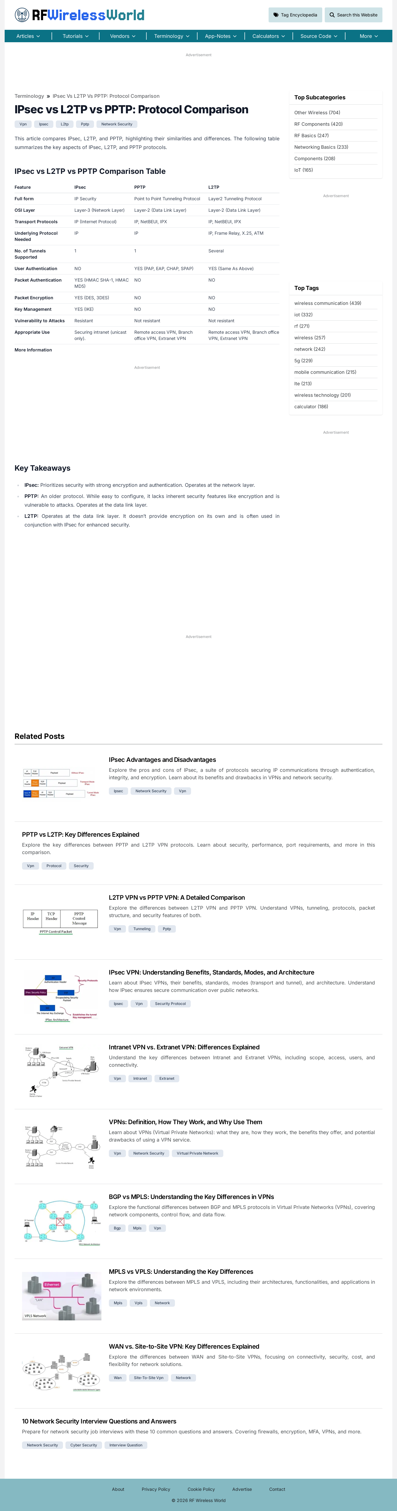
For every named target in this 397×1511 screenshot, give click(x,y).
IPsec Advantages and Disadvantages (162, 759)
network (162, 1303)
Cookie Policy (201, 1489)
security (81, 865)
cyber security (83, 1445)
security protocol (170, 1003)
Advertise (242, 1489)
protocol (54, 865)
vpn (23, 124)
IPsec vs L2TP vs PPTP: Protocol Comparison (106, 96)
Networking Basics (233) (321, 147)
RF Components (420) (318, 124)
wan (118, 1377)
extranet (166, 1078)
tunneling (141, 928)
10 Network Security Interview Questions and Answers (99, 1421)
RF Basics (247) (311, 135)
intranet (140, 1078)
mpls (137, 1228)
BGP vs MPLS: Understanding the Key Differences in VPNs (191, 1197)
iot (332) (303, 315)
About (118, 1489)
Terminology (29, 96)
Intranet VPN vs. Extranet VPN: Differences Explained (184, 1047)
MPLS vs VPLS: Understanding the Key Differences (181, 1271)
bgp (117, 1228)
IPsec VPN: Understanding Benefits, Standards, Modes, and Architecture (211, 972)
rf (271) (302, 326)
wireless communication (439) (327, 303)
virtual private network (197, 1153)
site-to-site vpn (148, 1377)
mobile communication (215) (325, 372)
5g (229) (303, 361)
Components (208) (314, 158)
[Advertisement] (198, 72)
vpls (138, 1303)
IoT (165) (303, 170)
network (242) (309, 349)
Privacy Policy (156, 1489)
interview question (125, 1445)
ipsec (43, 124)
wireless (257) (309, 338)
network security (116, 124)
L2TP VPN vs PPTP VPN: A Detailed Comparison (177, 897)
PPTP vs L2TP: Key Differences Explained (80, 834)
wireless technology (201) (322, 395)
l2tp (65, 124)
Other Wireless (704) (317, 112)
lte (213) (303, 384)
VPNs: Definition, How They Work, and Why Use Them (185, 1122)
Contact (277, 1489)
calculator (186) (311, 406)
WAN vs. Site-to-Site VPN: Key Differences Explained (184, 1346)
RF (80, 15)
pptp (85, 124)
